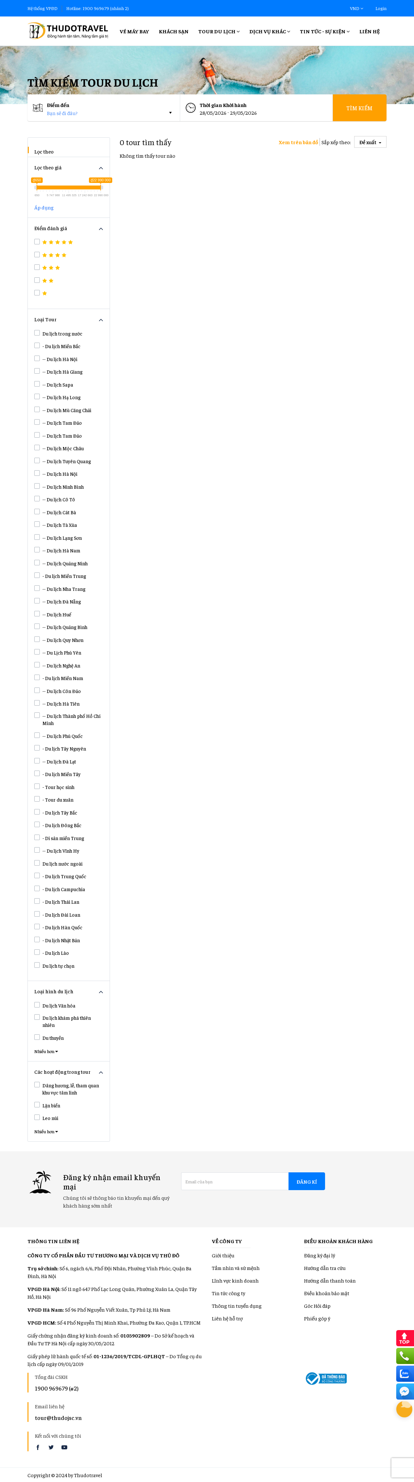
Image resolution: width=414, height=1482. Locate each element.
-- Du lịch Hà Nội (55, 359)
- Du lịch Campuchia (59, 889)
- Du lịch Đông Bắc (58, 825)
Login (381, 8)
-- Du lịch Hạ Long (57, 397)
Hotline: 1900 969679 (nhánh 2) (97, 8)
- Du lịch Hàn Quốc (58, 927)
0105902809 (135, 1335)
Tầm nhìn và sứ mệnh (236, 1267)
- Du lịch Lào (51, 952)
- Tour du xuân (53, 799)
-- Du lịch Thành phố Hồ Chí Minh (67, 719)
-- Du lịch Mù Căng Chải (62, 410)
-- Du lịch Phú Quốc (58, 735)
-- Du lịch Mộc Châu (59, 448)
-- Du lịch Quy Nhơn (58, 639)
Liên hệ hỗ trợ (227, 1318)
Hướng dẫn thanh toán (330, 1280)
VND (356, 8)
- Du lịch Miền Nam (58, 678)
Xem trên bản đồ (298, 142)
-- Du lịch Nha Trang (59, 588)
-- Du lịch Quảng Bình (60, 627)
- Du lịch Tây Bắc (55, 812)
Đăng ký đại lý (319, 1255)
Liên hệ (369, 31)
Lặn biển (47, 1105)
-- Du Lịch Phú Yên (57, 652)
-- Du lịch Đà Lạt (55, 761)
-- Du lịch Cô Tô (54, 499)
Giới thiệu (223, 1255)
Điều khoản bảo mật (326, 1293)
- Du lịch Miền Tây (57, 774)
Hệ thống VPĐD (42, 8)
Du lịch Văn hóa (54, 1005)
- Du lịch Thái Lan (56, 901)
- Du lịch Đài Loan (57, 914)
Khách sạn (174, 31)
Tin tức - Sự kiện (325, 31)
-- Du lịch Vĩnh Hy (56, 850)
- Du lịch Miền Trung (60, 575)
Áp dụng (43, 207)
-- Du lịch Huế (52, 614)
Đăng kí (307, 1181)
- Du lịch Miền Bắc (57, 346)
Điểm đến (58, 104)
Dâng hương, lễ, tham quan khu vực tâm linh (66, 1089)
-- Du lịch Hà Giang (58, 371)
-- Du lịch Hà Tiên (57, 703)
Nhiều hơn (46, 1051)
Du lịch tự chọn (54, 965)
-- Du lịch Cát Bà (55, 512)
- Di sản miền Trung (59, 838)
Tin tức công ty (228, 1293)
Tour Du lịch (219, 31)
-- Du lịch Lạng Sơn (58, 537)
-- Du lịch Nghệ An (57, 665)
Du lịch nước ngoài (58, 863)
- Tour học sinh (54, 787)
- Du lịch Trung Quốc (60, 876)
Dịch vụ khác (269, 31)
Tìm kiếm (359, 108)
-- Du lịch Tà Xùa (55, 524)
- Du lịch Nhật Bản (57, 940)
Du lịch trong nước (58, 333)
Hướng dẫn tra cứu (325, 1267)
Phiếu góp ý (317, 1318)
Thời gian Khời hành (223, 104)
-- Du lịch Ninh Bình (59, 486)
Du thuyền (49, 1037)
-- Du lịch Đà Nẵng (57, 601)
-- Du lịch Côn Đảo (57, 691)
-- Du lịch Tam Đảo (58, 422)
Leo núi (46, 1117)
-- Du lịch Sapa (53, 384)
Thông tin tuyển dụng (237, 1305)
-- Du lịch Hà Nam (57, 550)
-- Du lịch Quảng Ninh (61, 563)
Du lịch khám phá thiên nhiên (62, 1021)
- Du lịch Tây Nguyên (60, 748)
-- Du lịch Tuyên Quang (62, 461)
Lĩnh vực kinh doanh (235, 1280)
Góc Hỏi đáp (317, 1305)
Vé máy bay (134, 31)
